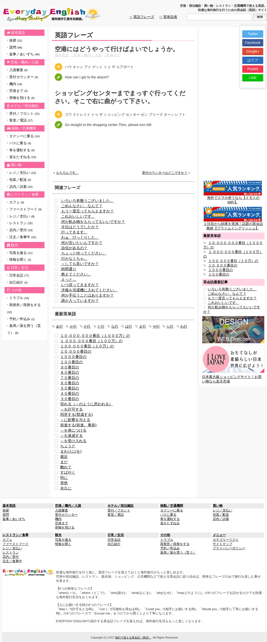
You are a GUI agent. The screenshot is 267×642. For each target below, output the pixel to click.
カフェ (15, 202)
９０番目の (69, 367)
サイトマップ (222, 544)
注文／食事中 (21, 237)
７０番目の (69, 377)
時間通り (68, 269)
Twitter (253, 34)
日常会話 (18, 275)
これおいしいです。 (77, 216)
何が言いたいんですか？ (81, 242)
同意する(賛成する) (76, 414)
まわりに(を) (71, 451)
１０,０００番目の (75, 351)
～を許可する (71, 409)
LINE (252, 78)
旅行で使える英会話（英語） (133, 637)
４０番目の (69, 393)
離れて (66, 467)
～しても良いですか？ (79, 264)
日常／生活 (19, 268)
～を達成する (71, 435)
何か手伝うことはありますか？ (87, 295)
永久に (66, 488)
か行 (73, 326)
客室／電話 (19, 120)
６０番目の (69, 383)
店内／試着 (19, 187)
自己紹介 (17, 282)
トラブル (18, 298)
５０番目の (69, 388)
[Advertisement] (123, 153)
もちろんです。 (67, 173)
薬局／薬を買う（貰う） (24, 329)
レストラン (19, 223)
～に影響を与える (75, 420)
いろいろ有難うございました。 (87, 200)
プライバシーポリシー (229, 548)
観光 (14, 245)
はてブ (253, 60)
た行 (101, 326)
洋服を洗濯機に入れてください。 (89, 290)
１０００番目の (73, 356)
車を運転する (20, 150)
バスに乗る (19, 143)
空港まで (17, 91)
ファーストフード (24, 209)
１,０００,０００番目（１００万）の (91, 341)
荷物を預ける (20, 98)
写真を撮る (19, 253)
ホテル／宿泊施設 (24, 106)
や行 (156, 326)
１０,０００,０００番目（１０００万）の (95, 335)
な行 (114, 326)
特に (64, 477)
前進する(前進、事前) (78, 425)
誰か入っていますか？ (79, 300)
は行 (128, 326)
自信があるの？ (74, 248)
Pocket (253, 69)
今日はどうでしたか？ (79, 227)
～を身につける (73, 430)
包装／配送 (19, 180)
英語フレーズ (143, 17)
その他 (16, 290)
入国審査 (17, 70)
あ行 (59, 326)
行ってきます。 (74, 232)
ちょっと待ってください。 (83, 253)
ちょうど (67, 446)
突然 (64, 483)
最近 (64, 456)
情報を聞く (19, 260)
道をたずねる (21, 157)
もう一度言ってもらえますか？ (87, 211)
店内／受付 (19, 230)
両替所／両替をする (24, 308)
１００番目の (71, 362)
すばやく (67, 472)
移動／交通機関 (24, 128)
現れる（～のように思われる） (86, 404)
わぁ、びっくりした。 (79, 237)
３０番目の (69, 399)
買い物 (16, 165)
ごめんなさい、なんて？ (81, 206)
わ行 (183, 326)
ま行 (142, 326)
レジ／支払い (21, 173)
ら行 (170, 326)
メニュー (219, 535)
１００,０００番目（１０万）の (87, 346)
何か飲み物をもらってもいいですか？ (92, 221)
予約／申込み (20, 319)
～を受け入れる (73, 441)
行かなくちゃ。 (74, 258)
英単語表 (170, 17)
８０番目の (69, 372)
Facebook (252, 43)
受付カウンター (22, 77)
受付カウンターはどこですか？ (165, 173)
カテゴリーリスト (226, 540)
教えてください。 (75, 274)
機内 (14, 84)
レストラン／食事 (24, 194)
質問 (14, 47)
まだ (64, 462)
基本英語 (18, 33)
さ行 (87, 326)
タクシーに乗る (23, 136)
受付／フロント (23, 113)
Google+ (252, 51)
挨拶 (14, 40)
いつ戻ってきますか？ (79, 285)
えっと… (68, 279)
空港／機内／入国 (24, 62)
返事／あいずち (23, 54)
